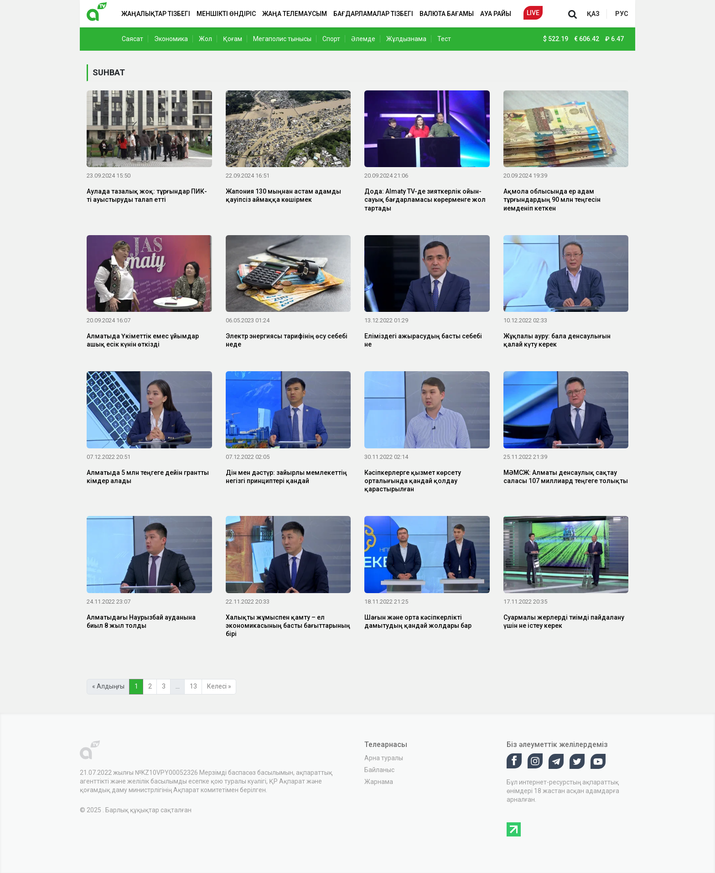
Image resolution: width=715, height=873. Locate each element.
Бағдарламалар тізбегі (373, 13)
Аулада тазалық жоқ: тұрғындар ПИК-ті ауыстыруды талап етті (147, 195)
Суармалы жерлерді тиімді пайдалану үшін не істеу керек (563, 621)
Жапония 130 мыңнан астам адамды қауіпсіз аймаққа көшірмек (283, 195)
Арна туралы (383, 758)
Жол (205, 38)
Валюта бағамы (447, 13)
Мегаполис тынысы (282, 38)
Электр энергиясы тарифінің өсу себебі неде (286, 340)
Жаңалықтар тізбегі (155, 13)
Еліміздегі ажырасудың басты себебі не (423, 340)
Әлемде (363, 38)
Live (533, 12)
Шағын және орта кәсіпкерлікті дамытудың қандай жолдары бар (417, 621)
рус (621, 13)
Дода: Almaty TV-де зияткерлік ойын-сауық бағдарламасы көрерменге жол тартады (425, 199)
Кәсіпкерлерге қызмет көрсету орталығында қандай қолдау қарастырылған (412, 481)
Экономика (171, 38)
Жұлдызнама (406, 38)
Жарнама (378, 781)
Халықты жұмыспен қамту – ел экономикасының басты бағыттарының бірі (288, 625)
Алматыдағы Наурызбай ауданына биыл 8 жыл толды (141, 621)
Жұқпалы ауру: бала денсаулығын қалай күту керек (557, 340)
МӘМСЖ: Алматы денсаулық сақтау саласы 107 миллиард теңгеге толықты (565, 476)
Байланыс (379, 769)
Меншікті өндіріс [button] (226, 13)
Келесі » (219, 686)
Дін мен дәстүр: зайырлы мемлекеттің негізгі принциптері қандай (286, 476)
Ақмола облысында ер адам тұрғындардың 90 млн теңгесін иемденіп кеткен (552, 199)
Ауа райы (495, 13)
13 (193, 686)
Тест (444, 38)
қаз (593, 13)
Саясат (132, 38)
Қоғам (232, 38)
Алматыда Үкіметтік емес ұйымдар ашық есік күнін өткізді (143, 340)
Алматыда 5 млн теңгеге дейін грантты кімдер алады (148, 476)
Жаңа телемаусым (294, 13)
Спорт (331, 38)
